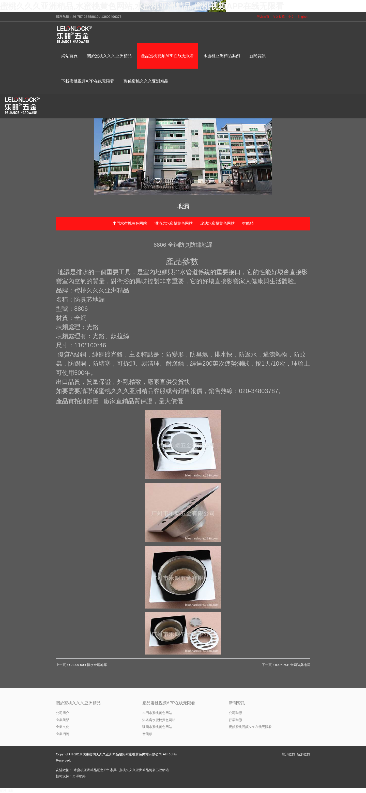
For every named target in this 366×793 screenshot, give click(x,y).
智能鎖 (248, 223)
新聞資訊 (237, 703)
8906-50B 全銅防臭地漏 (292, 665)
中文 (291, 17)
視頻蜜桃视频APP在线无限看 (250, 727)
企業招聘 (62, 734)
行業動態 (235, 720)
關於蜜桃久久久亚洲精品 (78, 703)
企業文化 (62, 727)
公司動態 (235, 713)
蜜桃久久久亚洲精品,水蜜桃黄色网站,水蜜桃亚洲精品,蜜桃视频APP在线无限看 (142, 6)
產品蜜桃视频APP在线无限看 (168, 703)
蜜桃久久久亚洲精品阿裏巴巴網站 (144, 770)
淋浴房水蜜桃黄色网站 (174, 223)
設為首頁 (263, 17)
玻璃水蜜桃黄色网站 (217, 223)
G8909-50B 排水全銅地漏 (88, 665)
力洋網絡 (79, 776)
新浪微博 (303, 754)
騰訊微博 (288, 754)
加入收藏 (278, 17)
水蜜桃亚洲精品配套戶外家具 (95, 770)
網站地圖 (6, 790)
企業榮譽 (62, 720)
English (303, 17)
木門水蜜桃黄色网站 (130, 223)
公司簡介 (62, 713)
